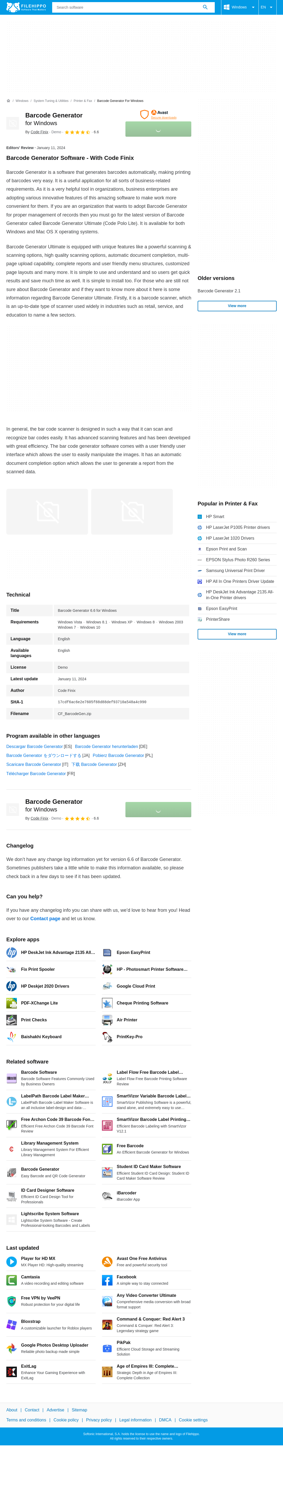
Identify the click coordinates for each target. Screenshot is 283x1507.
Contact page (45, 918)
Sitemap (79, 1410)
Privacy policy (99, 1420)
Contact (32, 1410)
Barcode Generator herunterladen (106, 746)
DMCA (165, 1420)
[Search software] (205, 7)
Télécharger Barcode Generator (36, 773)
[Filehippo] (26, 7)
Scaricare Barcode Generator (33, 764)
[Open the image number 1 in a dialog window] (132, 512)
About (11, 1410)
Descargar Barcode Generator (34, 746)
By (36, 132)
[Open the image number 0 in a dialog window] (47, 512)
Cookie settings (193, 1420)
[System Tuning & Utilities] (51, 101)
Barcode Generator (53, 805)
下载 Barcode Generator (94, 764)
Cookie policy (66, 1420)
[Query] (133, 7)
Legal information (135, 1420)
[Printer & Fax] (83, 101)
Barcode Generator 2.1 (219, 291)
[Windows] (22, 101)
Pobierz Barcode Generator (118, 755)
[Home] (8, 101)
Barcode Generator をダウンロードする (43, 755)
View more (237, 306)
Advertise (55, 1410)
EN (267, 7)
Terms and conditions (26, 1420)
